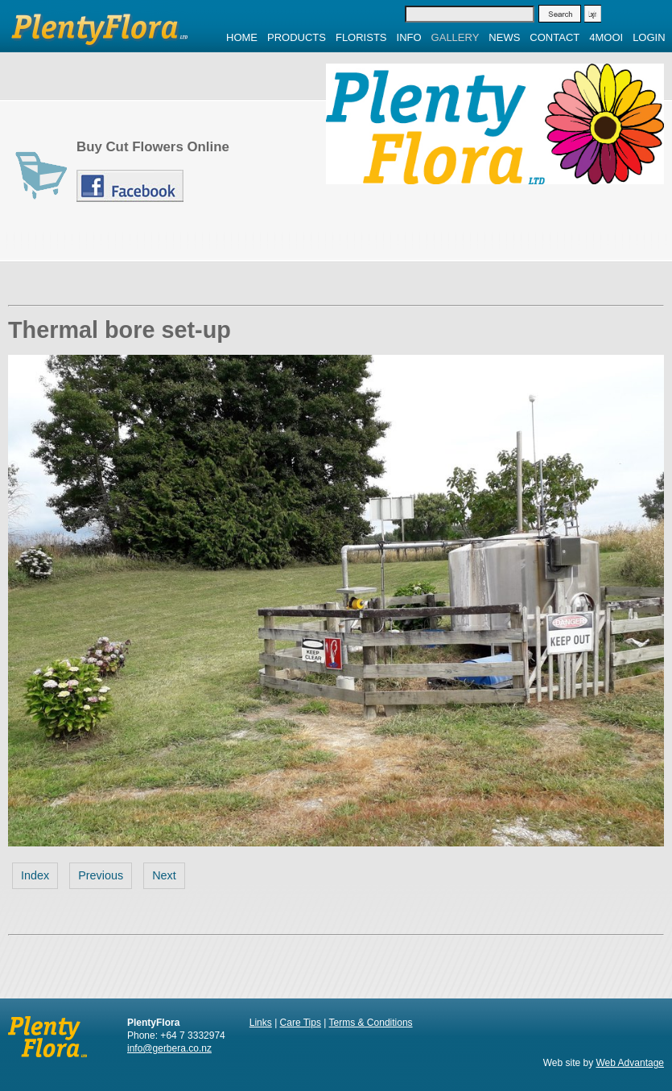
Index (35, 875)
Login (649, 37)
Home (242, 37)
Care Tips (300, 1022)
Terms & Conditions (371, 1022)
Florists (361, 37)
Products (296, 37)
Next (164, 875)
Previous (100, 875)
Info (409, 37)
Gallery (455, 37)
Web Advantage (630, 1062)
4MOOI (606, 37)
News (504, 37)
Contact (554, 37)
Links (260, 1022)
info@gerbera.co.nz (169, 1048)
